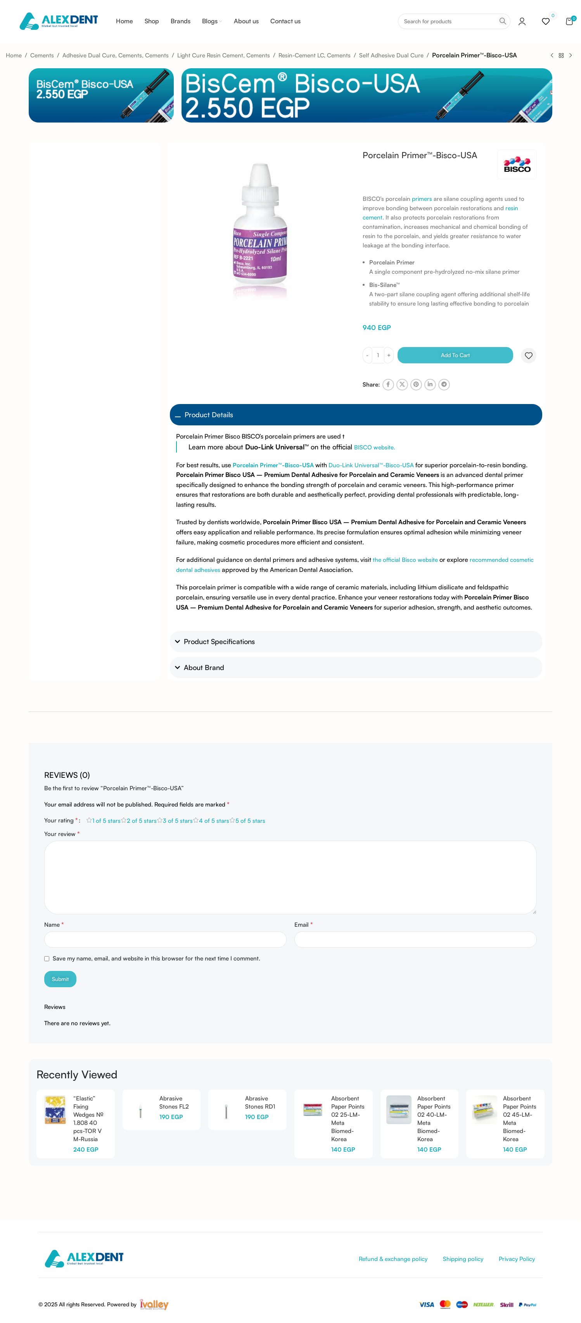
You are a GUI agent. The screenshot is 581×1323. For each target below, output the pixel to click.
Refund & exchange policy (393, 1259)
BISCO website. (374, 447)
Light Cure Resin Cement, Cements (223, 55)
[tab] (67, 771)
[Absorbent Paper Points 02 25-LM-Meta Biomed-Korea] (312, 1109)
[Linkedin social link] (430, 384)
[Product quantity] (378, 355)
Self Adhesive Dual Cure (391, 55)
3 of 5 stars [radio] (178, 820)
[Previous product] (552, 55)
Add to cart (455, 355)
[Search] (454, 21)
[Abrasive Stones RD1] (226, 1109)
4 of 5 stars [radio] (214, 820)
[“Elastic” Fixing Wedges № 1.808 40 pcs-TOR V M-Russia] (54, 1109)
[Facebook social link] (388, 384)
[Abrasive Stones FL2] (141, 1109)
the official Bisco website (406, 559)
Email (303, 924)
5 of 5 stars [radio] (250, 820)
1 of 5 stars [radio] (106, 820)
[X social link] (402, 384)
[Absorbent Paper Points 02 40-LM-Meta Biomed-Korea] (399, 1109)
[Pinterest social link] (416, 384)
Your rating (61, 820)
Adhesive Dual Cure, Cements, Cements (115, 55)
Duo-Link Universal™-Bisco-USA (371, 465)
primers (422, 198)
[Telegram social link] (444, 384)
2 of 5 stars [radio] (142, 820)
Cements (42, 55)
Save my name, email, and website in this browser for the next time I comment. (156, 958)
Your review (62, 834)
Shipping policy (463, 1259)
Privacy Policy (517, 1259)
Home (14, 55)
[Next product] (570, 55)
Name (54, 924)
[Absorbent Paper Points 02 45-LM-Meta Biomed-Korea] (484, 1109)
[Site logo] (58, 20)
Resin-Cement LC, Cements (314, 55)
